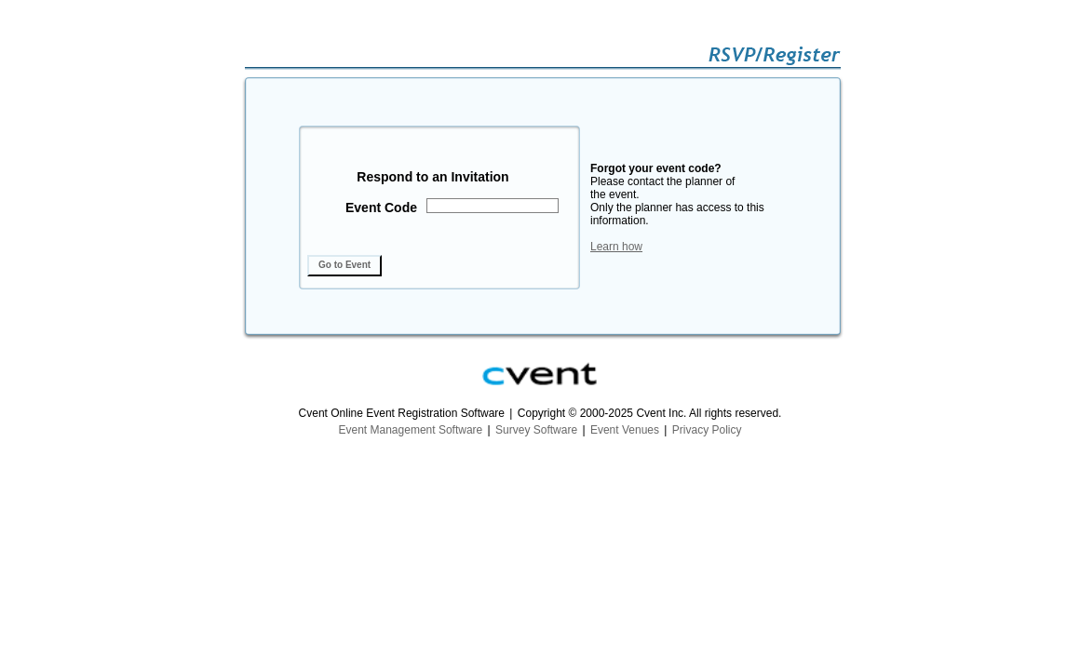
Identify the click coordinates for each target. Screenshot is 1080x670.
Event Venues (624, 429)
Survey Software (536, 429)
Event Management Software (411, 429)
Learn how (616, 246)
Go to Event (344, 265)
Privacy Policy (707, 429)
